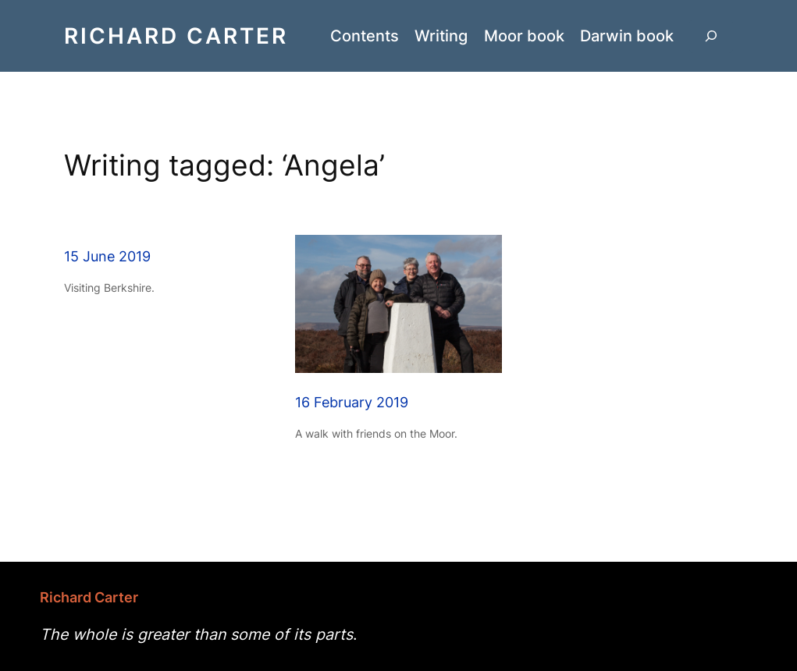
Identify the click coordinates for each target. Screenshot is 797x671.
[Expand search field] (711, 36)
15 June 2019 (107, 255)
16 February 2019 (351, 401)
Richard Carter (176, 36)
